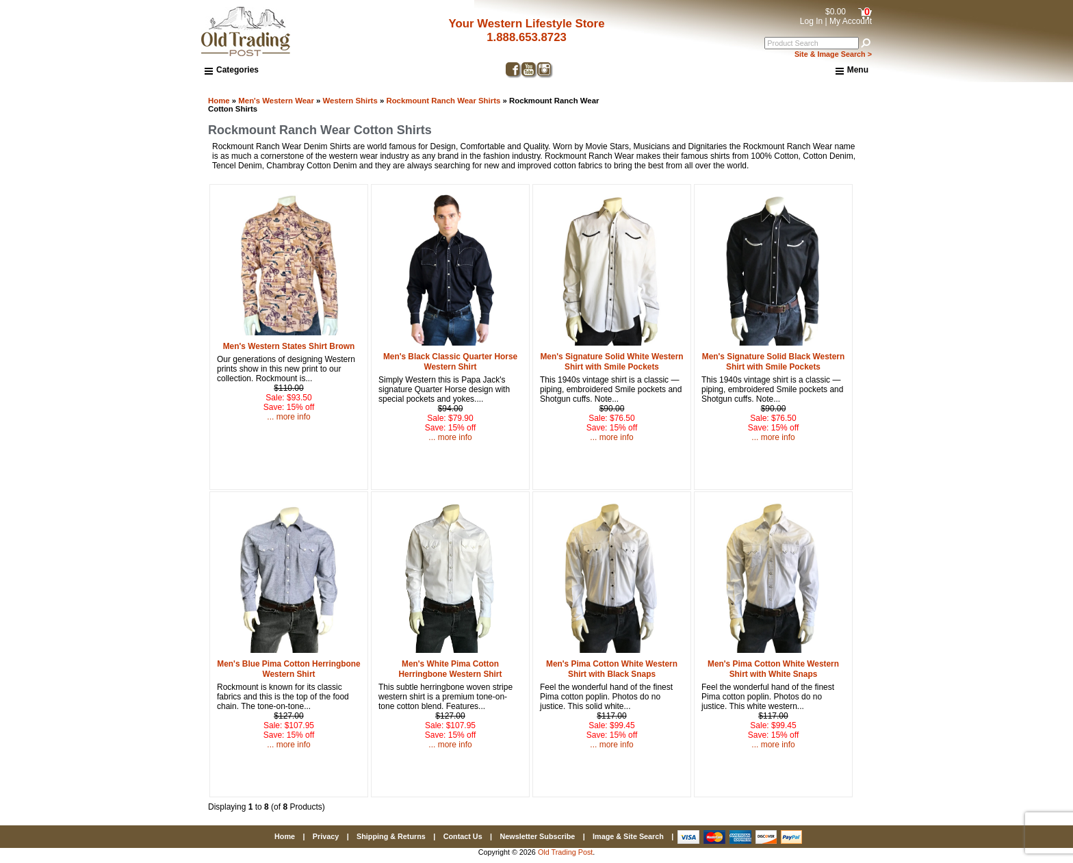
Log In (811, 21)
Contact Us (462, 836)
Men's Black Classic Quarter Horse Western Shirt (450, 362)
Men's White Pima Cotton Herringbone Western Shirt (450, 669)
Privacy (326, 836)
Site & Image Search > (833, 54)
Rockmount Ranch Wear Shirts (443, 100)
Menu (852, 70)
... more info (288, 417)
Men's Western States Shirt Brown (289, 346)
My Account (850, 21)
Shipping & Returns (391, 836)
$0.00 (835, 11)
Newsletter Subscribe (537, 836)
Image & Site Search (628, 836)
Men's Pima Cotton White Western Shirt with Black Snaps (611, 669)
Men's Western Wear (276, 100)
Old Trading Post (565, 852)
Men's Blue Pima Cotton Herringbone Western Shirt (288, 669)
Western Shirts (350, 100)
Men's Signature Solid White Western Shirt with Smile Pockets (611, 362)
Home (219, 100)
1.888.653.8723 (527, 37)
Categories (232, 70)
